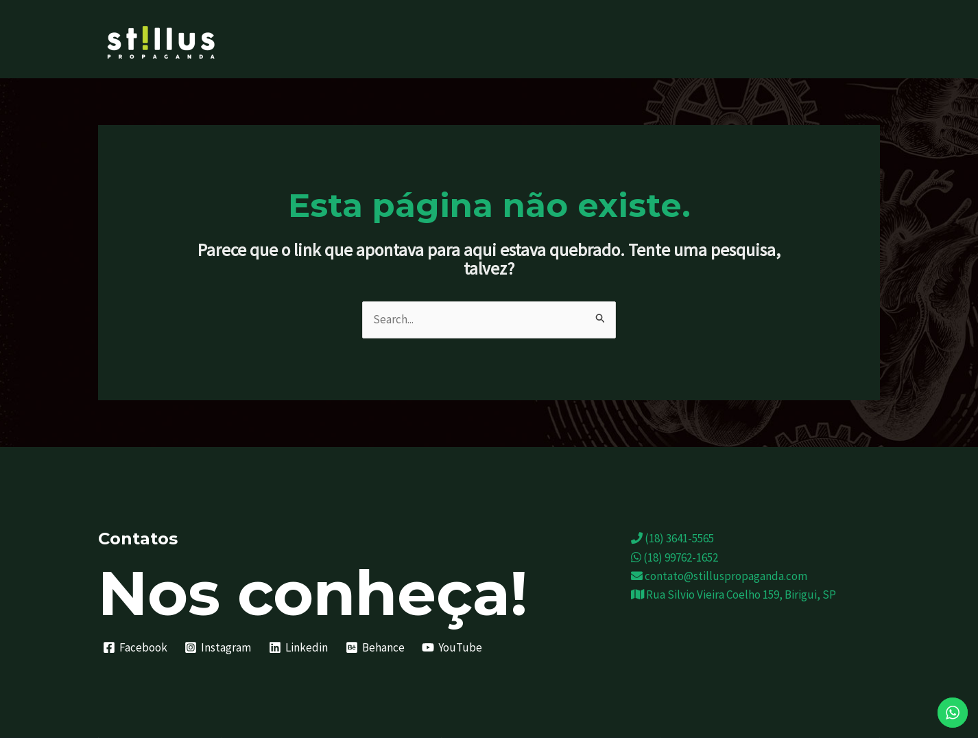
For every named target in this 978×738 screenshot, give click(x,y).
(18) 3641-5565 (672, 538)
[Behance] (375, 647)
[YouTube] (452, 647)
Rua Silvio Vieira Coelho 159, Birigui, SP (733, 594)
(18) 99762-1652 (674, 557)
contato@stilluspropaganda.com (719, 576)
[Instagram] (218, 647)
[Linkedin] (298, 647)
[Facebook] (135, 647)
